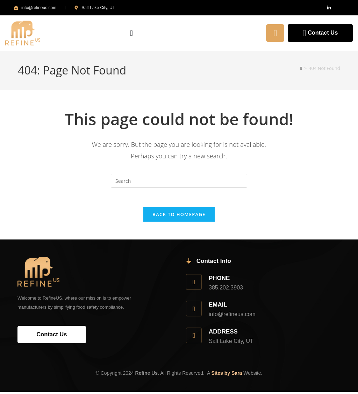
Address (224, 333)
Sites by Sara (226, 375)
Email (219, 306)
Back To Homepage (178, 216)
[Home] (301, 68)
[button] (181, 33)
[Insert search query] (179, 181)
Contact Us (318, 33)
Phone (220, 279)
